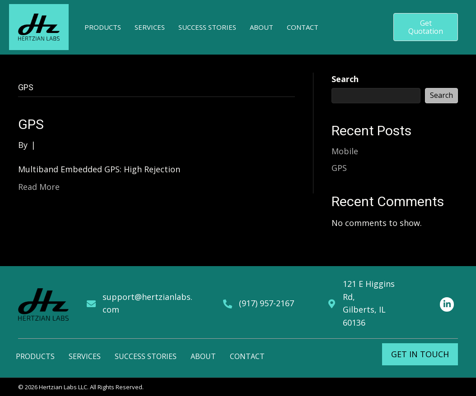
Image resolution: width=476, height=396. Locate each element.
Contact (247, 356)
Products (35, 356)
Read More (39, 186)
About (203, 356)
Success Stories (146, 356)
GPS (31, 124)
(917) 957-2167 (266, 303)
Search (345, 79)
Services (85, 356)
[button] (425, 27)
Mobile (344, 151)
